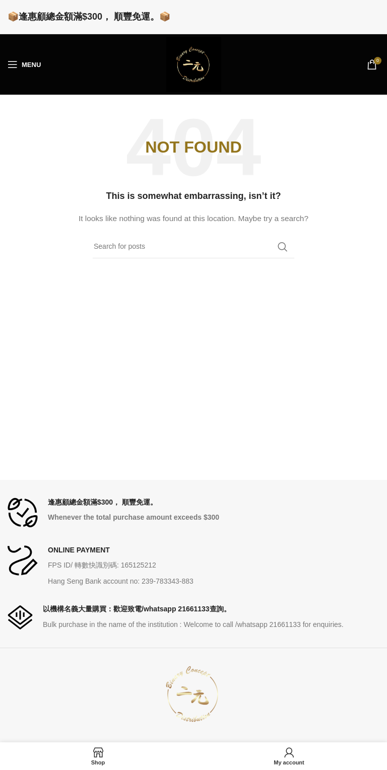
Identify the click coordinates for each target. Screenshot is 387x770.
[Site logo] (193, 64)
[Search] (193, 246)
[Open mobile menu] (24, 64)
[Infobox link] (193, 513)
